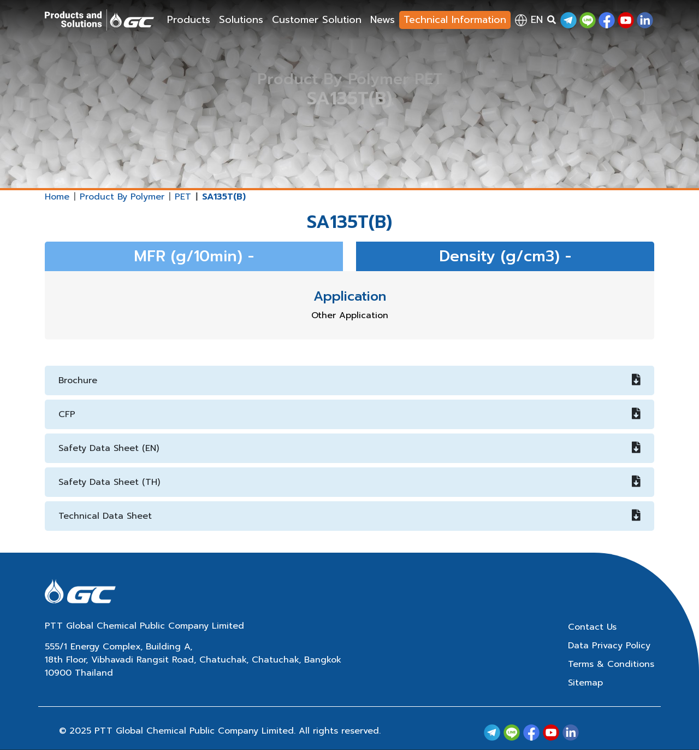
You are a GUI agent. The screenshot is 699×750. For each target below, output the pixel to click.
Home (57, 196)
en (529, 19)
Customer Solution (317, 19)
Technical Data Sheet (349, 516)
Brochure (349, 380)
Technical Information (455, 19)
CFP (349, 414)
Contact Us (592, 627)
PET (183, 196)
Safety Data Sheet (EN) (349, 448)
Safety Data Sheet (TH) (349, 482)
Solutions (241, 19)
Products (188, 19)
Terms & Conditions (611, 664)
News (382, 19)
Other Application (349, 315)
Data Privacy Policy (609, 645)
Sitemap (585, 682)
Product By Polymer (122, 196)
